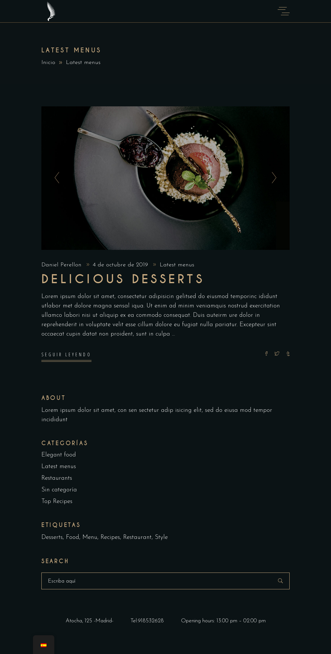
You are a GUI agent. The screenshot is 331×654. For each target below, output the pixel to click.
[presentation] (55, 178)
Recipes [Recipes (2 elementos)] (110, 538)
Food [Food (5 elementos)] (72, 538)
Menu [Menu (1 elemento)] (89, 538)
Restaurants (56, 479)
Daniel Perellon (62, 265)
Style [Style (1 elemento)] (161, 538)
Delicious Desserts (123, 279)
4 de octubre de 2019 (121, 265)
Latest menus (177, 265)
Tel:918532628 (147, 621)
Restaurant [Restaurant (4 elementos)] (137, 538)
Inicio (48, 62)
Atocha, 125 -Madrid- (89, 621)
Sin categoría (59, 490)
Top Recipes (56, 502)
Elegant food (58, 455)
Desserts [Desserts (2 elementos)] (52, 538)
